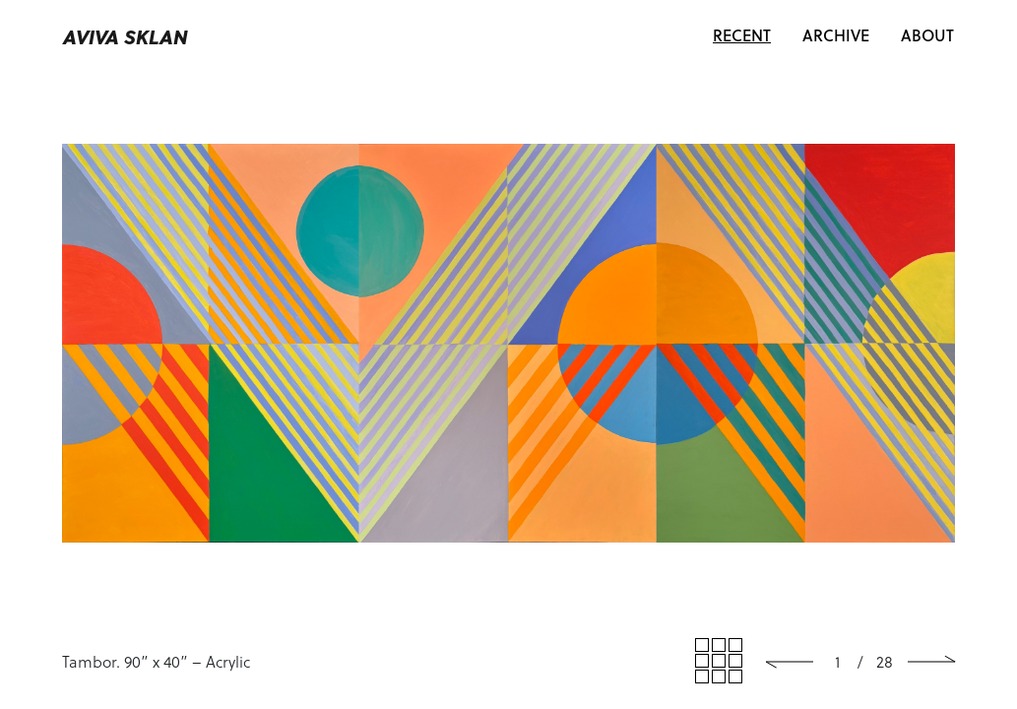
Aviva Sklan (125, 36)
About (927, 35)
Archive (835, 35)
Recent (750, 34)
